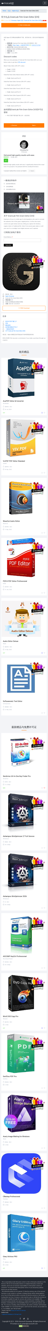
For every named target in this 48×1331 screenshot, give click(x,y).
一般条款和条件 (9, 329)
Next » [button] (34, 125)
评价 (6, 323)
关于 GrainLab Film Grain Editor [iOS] (15, 331)
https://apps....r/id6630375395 (21, 45)
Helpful (31, 171)
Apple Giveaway (9, 296)
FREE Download (24, 308)
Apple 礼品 (20, 20)
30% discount (21, 62)
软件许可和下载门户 (11, 321)
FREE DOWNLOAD (24, 25)
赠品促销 (7, 325)
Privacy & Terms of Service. (18, 1310)
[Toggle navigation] (45, 3)
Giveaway (14, 20)
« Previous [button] (14, 125)
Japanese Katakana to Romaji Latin (11, 1314)
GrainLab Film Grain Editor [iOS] (32, 20)
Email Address (8, 237)
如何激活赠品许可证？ (11, 327)
